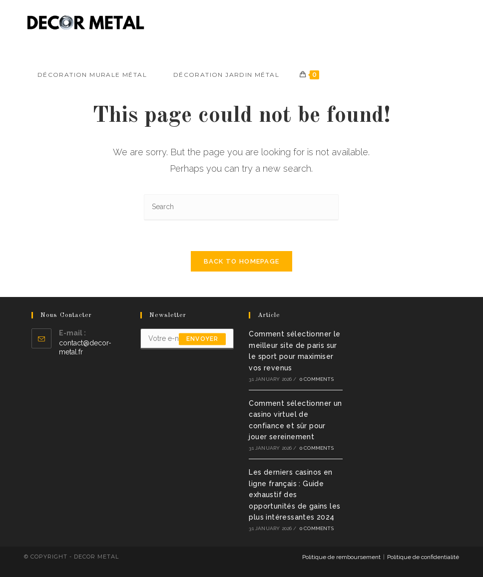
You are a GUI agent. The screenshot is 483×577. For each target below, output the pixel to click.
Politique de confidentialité (423, 557)
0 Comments (317, 379)
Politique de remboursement (341, 557)
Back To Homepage (242, 261)
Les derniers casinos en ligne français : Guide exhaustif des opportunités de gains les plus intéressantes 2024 (294, 494)
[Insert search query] (241, 207)
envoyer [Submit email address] (202, 338)
